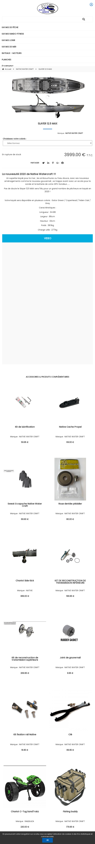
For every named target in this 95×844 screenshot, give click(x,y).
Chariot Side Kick (25, 581)
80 (70, 519)
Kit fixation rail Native (24, 734)
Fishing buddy (70, 811)
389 (24, 596)
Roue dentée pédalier (70, 504)
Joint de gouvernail (70, 658)
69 (70, 442)
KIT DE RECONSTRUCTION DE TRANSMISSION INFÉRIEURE (70, 582)
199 (70, 596)
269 (25, 673)
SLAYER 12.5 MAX (47, 123)
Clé (70, 734)
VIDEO (47, 238)
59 (24, 442)
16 (24, 750)
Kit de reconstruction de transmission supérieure (25, 659)
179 (70, 826)
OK (47, 840)
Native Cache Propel (70, 427)
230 (25, 826)
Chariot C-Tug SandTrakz (25, 811)
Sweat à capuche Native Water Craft (25, 505)
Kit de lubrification (25, 427)
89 (70, 750)
